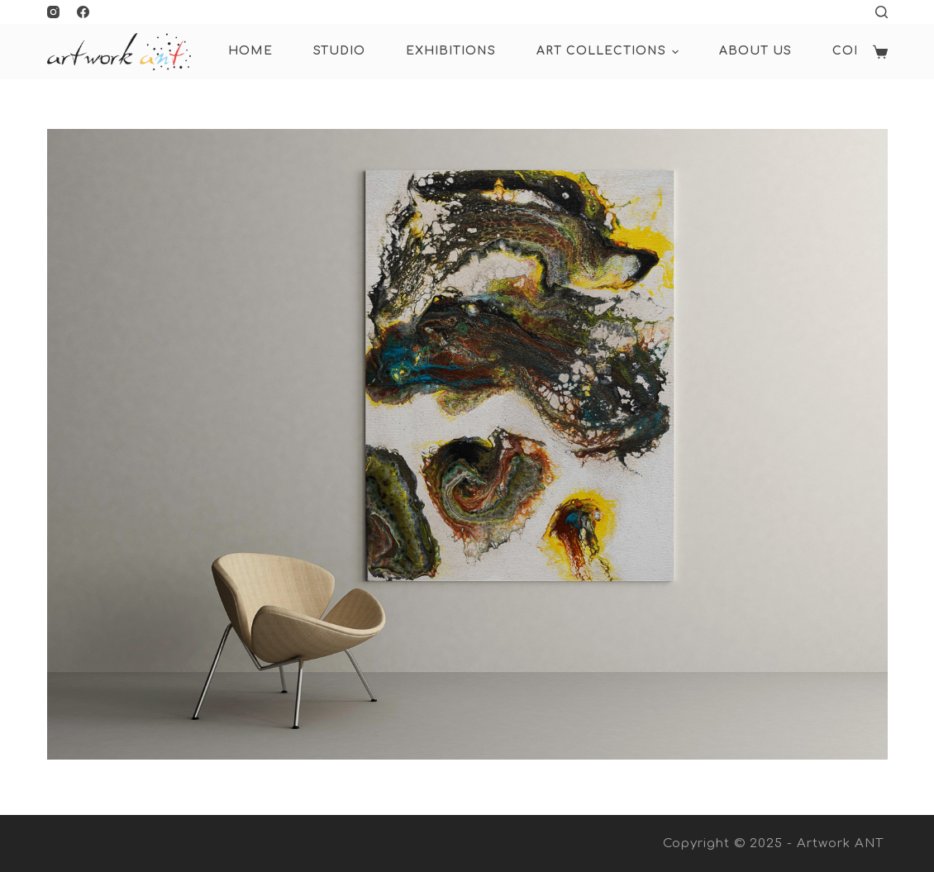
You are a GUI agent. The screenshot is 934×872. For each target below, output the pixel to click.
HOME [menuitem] (250, 51)
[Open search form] (881, 12)
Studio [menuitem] (339, 51)
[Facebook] (83, 12)
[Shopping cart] (880, 52)
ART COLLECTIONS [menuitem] (610, 52)
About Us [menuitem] (755, 51)
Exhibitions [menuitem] (451, 51)
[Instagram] (53, 12)
